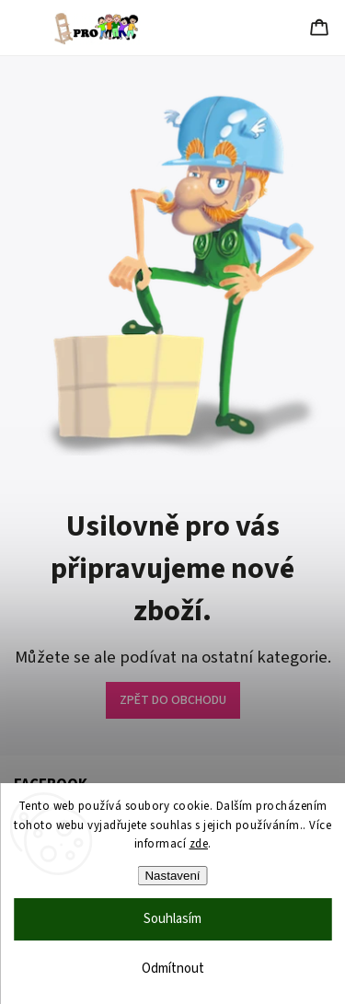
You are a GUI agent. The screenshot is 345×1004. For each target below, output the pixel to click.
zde (199, 844)
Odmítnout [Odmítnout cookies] (173, 968)
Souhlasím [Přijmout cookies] (172, 919)
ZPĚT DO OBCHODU (173, 700)
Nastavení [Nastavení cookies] (172, 876)
